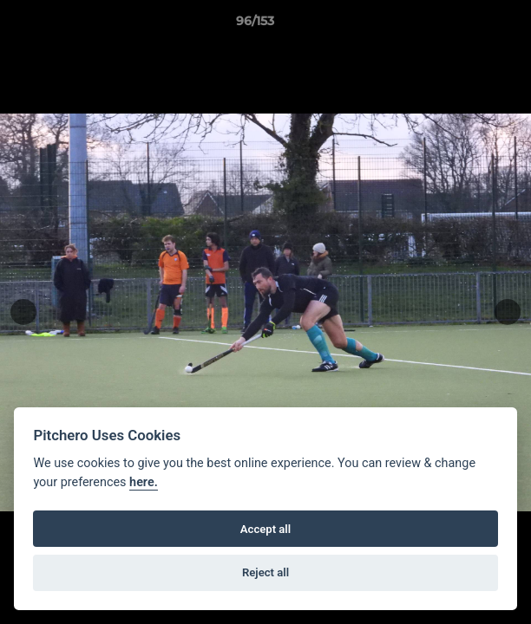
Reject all (265, 572)
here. (143, 482)
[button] (468, 25)
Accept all (265, 529)
